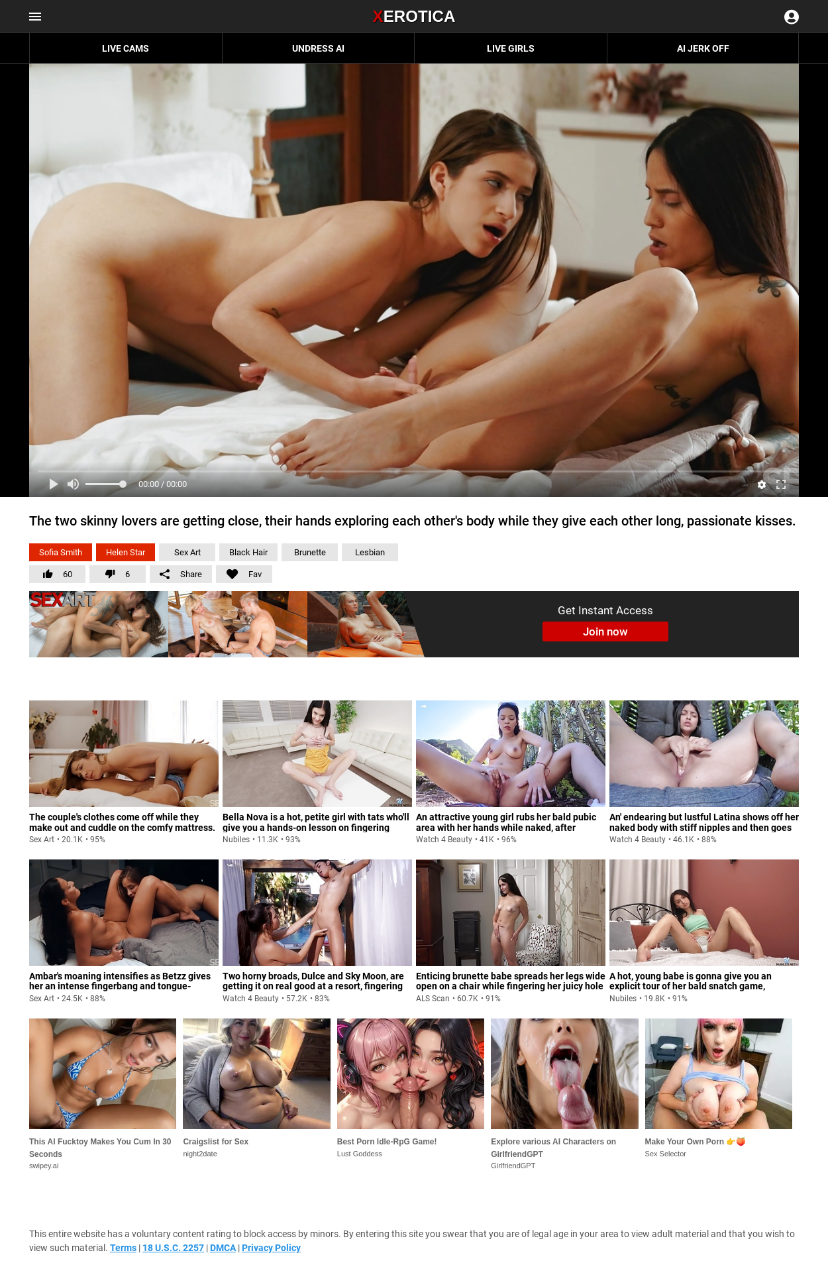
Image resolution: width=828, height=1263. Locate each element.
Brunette (310, 552)
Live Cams (125, 48)
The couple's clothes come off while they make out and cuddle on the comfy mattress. (122, 822)
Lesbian (370, 552)
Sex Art (187, 552)
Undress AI (318, 48)
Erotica (413, 16)
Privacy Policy (271, 1247)
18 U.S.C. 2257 (173, 1247)
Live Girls (511, 48)
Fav (239, 572)
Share (181, 574)
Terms (123, 1247)
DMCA (223, 1247)
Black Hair (248, 552)
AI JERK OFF (703, 48)
